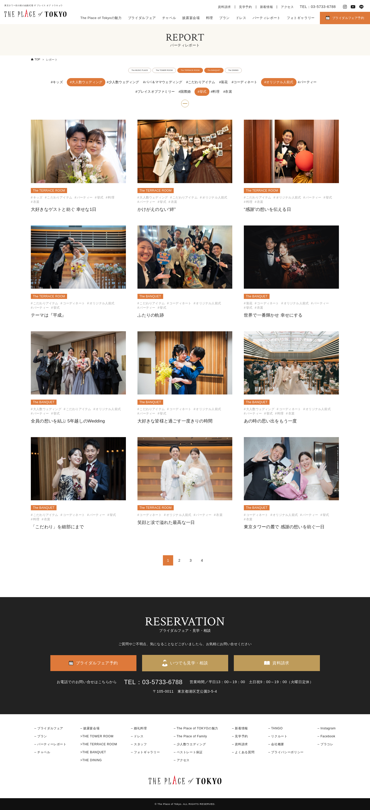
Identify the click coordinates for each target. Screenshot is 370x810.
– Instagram (327, 728)
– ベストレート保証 (188, 752)
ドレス (241, 18)
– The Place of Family (190, 736)
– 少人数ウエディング (190, 744)
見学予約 (245, 7)
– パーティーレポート (50, 744)
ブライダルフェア (142, 18)
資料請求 (224, 7)
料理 (209, 18)
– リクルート (278, 736)
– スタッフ (139, 744)
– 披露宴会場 (90, 728)
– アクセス (182, 760)
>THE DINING (91, 760)
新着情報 (266, 7)
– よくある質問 (243, 752)
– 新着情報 (240, 728)
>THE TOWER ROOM (97, 736)
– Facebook (326, 736)
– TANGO (275, 728)
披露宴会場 (191, 18)
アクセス (287, 7)
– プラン (40, 736)
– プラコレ (326, 744)
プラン (224, 18)
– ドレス (137, 736)
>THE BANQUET (93, 752)
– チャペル (42, 752)
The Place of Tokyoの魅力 (101, 18)
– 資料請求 (240, 744)
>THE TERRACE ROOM (98, 744)
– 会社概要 (276, 744)
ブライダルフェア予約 (348, 18)
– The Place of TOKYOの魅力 (196, 728)
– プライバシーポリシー (286, 752)
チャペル (169, 18)
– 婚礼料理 (139, 728)
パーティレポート (267, 18)
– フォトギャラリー (145, 752)
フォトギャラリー (301, 18)
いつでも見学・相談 (189, 663)
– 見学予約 (240, 736)
